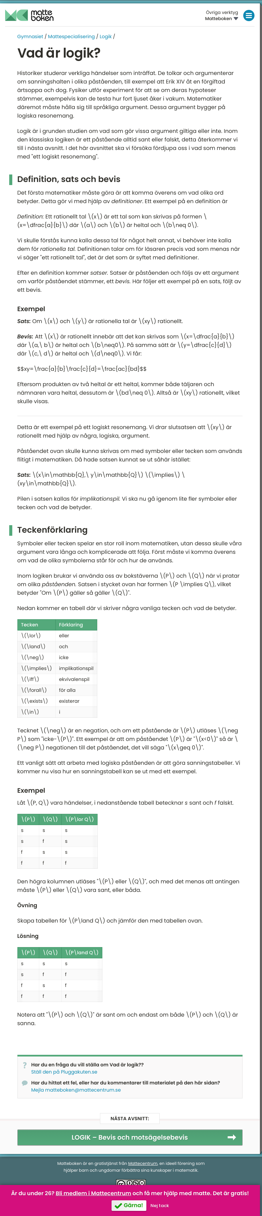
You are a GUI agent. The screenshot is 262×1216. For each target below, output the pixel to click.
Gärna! (133, 1205)
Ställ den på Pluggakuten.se (64, 1071)
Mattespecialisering (71, 36)
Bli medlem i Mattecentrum (93, 1193)
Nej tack (159, 1205)
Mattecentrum (143, 1164)
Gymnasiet (30, 36)
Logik (106, 36)
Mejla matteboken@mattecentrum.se (76, 1089)
